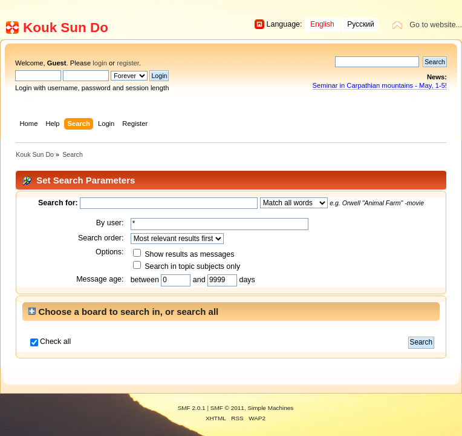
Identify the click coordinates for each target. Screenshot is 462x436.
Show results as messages (184, 254)
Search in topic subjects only (187, 266)
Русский (360, 24)
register (128, 63)
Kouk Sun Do (65, 27)
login (100, 63)
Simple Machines (270, 408)
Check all (55, 341)
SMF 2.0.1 (192, 408)
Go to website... (435, 25)
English (322, 24)
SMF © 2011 (227, 408)
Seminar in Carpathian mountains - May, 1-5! (380, 85)
